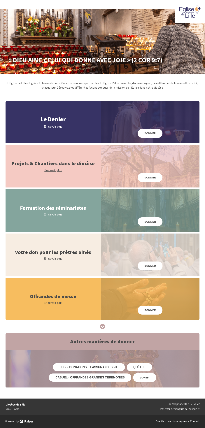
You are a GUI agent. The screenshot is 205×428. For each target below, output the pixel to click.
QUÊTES (139, 367)
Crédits (160, 421)
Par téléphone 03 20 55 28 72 (183, 404)
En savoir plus (53, 126)
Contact (194, 421)
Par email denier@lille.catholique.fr (179, 409)
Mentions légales (177, 421)
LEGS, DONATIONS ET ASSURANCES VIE (88, 367)
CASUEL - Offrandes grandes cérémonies (90, 377)
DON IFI (145, 378)
